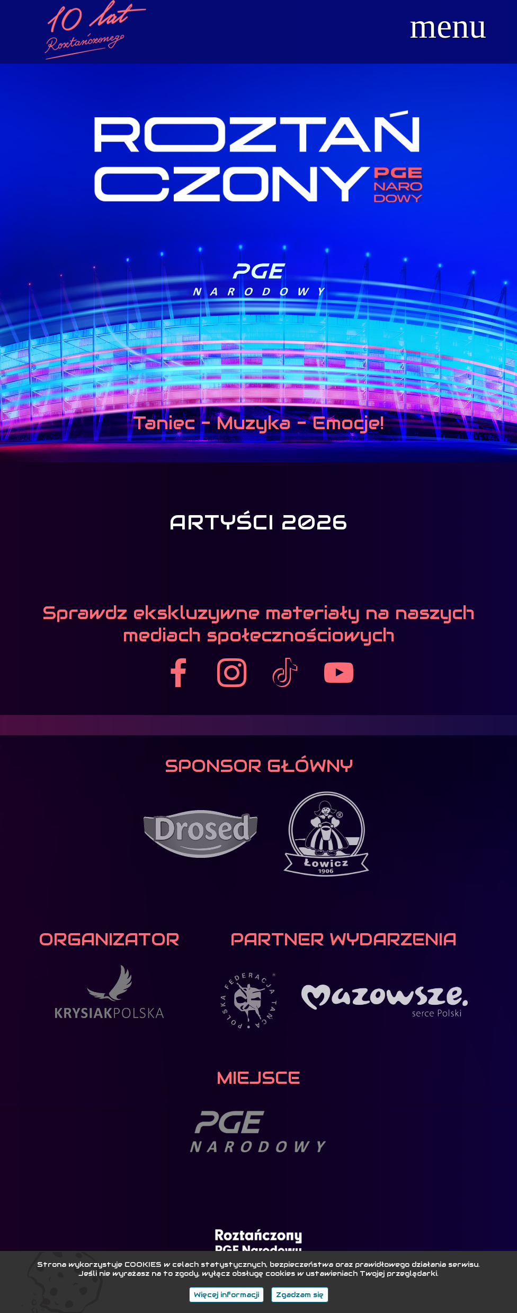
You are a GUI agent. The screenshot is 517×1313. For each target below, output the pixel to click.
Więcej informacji (226, 1294)
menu (448, 26)
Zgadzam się (300, 1294)
